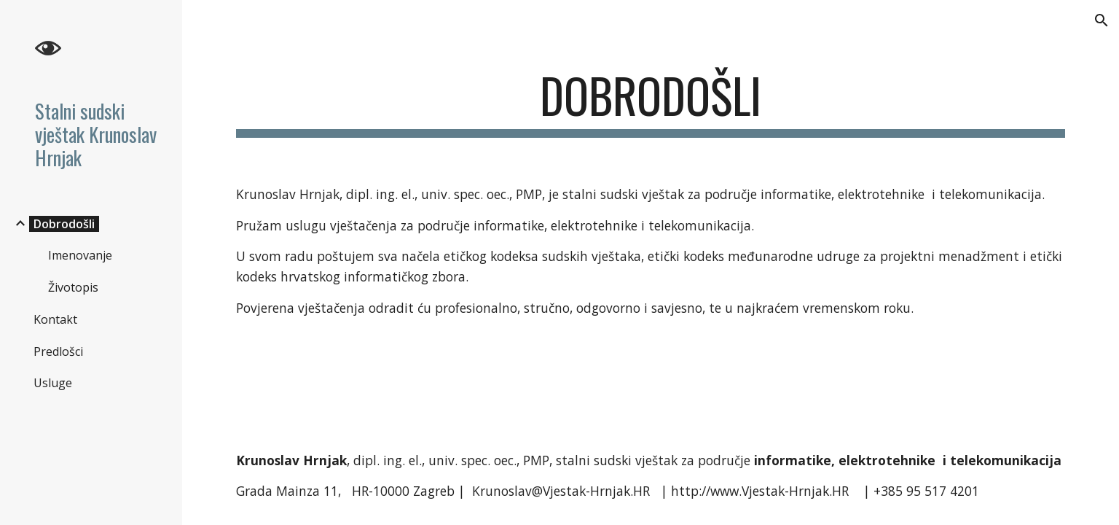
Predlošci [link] (58, 351)
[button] (1101, 20)
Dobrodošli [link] (64, 224)
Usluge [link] (53, 383)
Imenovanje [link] (80, 255)
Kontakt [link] (55, 319)
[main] (650, 102)
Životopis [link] (73, 287)
